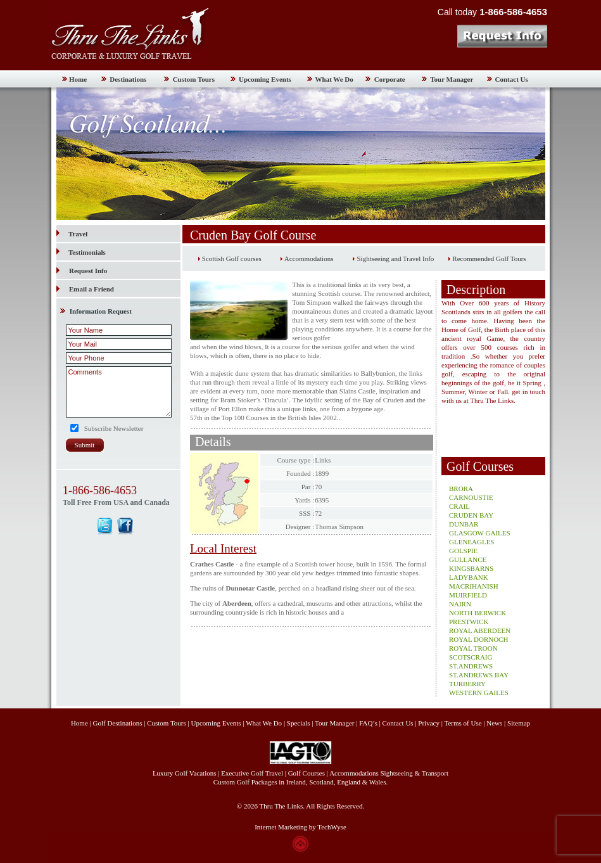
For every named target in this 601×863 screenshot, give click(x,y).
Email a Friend (91, 289)
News (494, 723)
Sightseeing (397, 773)
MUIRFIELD (468, 595)
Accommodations (309, 258)
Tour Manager (451, 79)
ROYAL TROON (473, 648)
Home (78, 79)
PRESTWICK (468, 621)
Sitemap (518, 723)
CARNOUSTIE (471, 497)
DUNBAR (463, 524)
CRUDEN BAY (471, 515)
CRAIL (459, 506)
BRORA (461, 488)
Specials (298, 723)
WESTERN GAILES (479, 692)
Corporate (389, 79)
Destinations (128, 79)
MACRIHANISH (473, 586)
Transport (435, 773)
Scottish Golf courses (232, 258)
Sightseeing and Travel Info (395, 258)
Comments (119, 392)
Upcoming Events (265, 79)
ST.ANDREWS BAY (479, 675)
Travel (71, 234)
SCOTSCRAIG (470, 657)
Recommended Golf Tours (489, 258)
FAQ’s (368, 723)
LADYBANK (468, 577)
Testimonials (81, 252)
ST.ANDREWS (471, 666)
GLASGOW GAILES (479, 533)
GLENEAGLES (472, 542)
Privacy (429, 723)
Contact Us (511, 79)
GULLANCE (467, 559)
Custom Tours (194, 79)
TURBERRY (467, 683)
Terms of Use (462, 723)
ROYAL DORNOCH (478, 639)
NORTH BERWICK (477, 613)
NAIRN (460, 604)
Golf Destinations (117, 723)
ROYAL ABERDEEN (479, 630)
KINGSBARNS (471, 568)
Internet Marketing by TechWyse (300, 827)
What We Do (334, 79)
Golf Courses (306, 773)
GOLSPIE (463, 550)
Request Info (88, 270)
